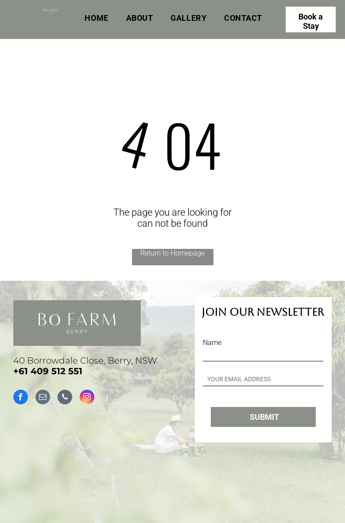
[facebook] (20, 398)
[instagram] (87, 398)
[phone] (65, 398)
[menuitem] (96, 18)
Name (212, 342)
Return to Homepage (172, 253)
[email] (42, 398)
